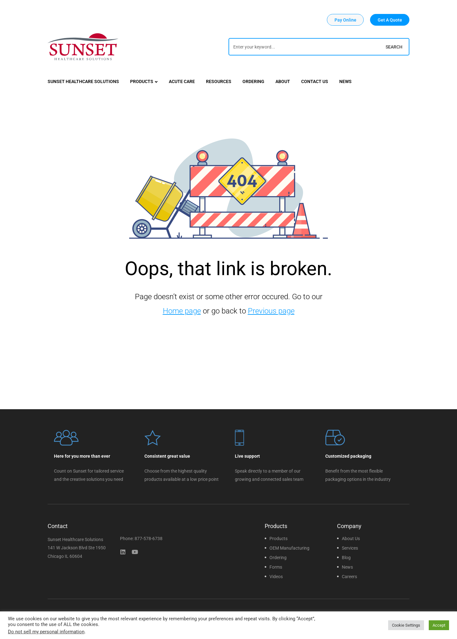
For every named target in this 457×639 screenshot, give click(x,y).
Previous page (271, 311)
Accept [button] (439, 625)
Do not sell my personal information (46, 632)
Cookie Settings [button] (406, 625)
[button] (345, 20)
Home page (182, 311)
